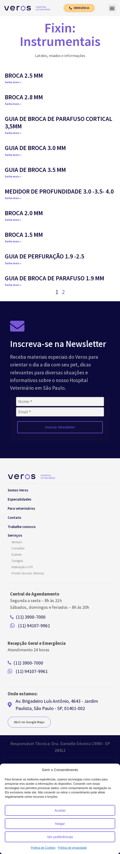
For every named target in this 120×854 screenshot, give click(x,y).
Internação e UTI (22, 568)
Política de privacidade (72, 847)
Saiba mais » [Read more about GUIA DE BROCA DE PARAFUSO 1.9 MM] (13, 286)
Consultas (17, 549)
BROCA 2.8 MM (24, 98)
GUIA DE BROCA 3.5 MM (35, 171)
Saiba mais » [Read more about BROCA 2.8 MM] (13, 105)
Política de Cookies (43, 847)
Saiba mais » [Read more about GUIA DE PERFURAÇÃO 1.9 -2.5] (13, 264)
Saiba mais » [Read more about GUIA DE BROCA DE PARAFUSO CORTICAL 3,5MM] (13, 134)
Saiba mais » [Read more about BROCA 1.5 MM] (13, 242)
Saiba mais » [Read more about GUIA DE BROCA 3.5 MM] (13, 177)
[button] (112, 9)
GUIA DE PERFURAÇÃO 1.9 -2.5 (44, 257)
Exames (16, 555)
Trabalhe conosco (22, 527)
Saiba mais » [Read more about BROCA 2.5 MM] (13, 83)
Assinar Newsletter (60, 428)
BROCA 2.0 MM (24, 214)
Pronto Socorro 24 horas (27, 574)
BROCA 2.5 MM (24, 76)
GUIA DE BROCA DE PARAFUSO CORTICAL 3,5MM (58, 123)
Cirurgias (17, 562)
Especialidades (19, 500)
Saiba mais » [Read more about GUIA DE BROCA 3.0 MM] (13, 155)
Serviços (16, 543)
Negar (60, 824)
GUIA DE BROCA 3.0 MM (35, 149)
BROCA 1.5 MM (24, 235)
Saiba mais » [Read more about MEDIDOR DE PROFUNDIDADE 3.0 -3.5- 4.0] (13, 199)
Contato (14, 518)
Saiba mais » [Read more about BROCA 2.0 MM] (13, 220)
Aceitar (60, 810)
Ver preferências (60, 837)
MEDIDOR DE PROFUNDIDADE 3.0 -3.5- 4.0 (59, 192)
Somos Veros (18, 491)
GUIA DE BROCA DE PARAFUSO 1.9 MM (54, 279)
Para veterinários (21, 509)
